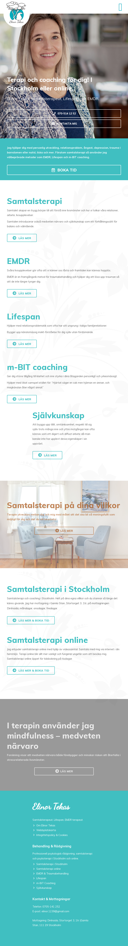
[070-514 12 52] (64, 113)
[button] (64, 170)
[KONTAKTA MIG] (64, 123)
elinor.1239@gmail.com (55, 911)
